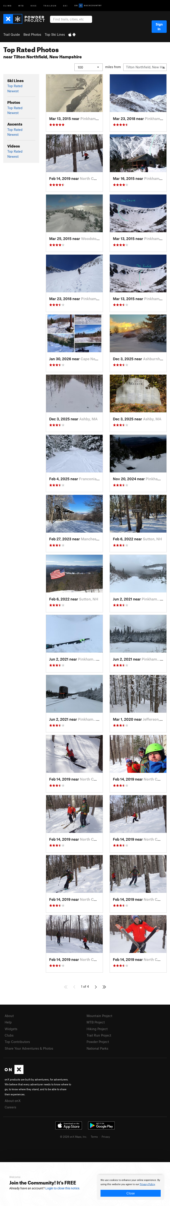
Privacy (106, 1136)
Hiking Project (97, 1029)
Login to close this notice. (62, 1188)
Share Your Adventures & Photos (29, 1048)
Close (130, 1193)
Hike (34, 5)
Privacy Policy (147, 1184)
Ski (65, 5)
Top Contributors (17, 1042)
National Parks (97, 1048)
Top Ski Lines (55, 34)
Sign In (159, 26)
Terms (94, 1136)
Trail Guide (11, 34)
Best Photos (32, 34)
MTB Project (96, 1022)
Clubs (9, 1035)
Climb (7, 5)
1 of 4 (85, 986)
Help (8, 1022)
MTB (21, 5)
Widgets (11, 1029)
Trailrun (49, 5)
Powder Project (98, 1042)
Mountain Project (99, 1016)
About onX (13, 1101)
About (9, 1016)
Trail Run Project (99, 1035)
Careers (10, 1107)
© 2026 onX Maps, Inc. (73, 1136)
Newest (13, 91)
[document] (130, 1187)
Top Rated (15, 86)
